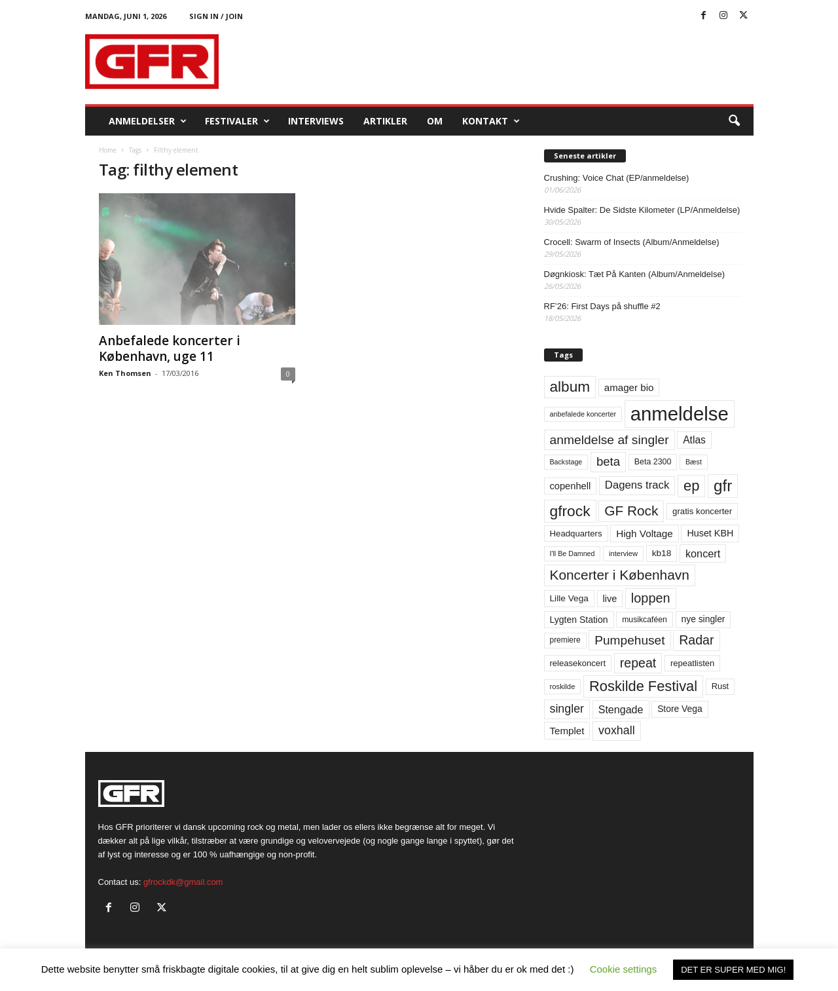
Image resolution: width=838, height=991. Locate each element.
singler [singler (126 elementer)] (567, 708)
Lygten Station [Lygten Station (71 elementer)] (579, 619)
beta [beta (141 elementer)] (608, 461)
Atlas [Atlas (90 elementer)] (694, 439)
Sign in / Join (216, 16)
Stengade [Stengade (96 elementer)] (621, 709)
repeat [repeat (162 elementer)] (638, 663)
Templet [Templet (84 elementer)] (567, 730)
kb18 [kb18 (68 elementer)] (662, 553)
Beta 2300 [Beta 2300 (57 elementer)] (653, 461)
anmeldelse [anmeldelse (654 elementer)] (679, 413)
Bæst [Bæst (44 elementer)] (693, 462)
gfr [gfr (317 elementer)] (723, 486)
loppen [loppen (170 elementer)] (650, 598)
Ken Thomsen (125, 373)
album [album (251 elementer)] (570, 387)
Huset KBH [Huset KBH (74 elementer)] (710, 533)
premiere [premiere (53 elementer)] (565, 640)
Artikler (385, 121)
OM (435, 121)
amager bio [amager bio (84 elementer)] (629, 387)
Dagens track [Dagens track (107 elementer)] (637, 485)
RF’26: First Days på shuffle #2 (602, 306)
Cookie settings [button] (623, 969)
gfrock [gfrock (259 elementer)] (570, 510)
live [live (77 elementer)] (610, 598)
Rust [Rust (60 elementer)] (720, 686)
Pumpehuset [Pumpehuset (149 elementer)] (629, 640)
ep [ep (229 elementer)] (691, 485)
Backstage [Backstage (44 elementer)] (566, 462)
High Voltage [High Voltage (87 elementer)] (644, 533)
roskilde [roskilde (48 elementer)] (562, 686)
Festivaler (237, 121)
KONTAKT (491, 121)
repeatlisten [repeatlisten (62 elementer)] (692, 663)
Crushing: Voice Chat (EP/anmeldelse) (616, 178)
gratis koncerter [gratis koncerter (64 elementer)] (702, 511)
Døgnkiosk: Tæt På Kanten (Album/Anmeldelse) (634, 274)
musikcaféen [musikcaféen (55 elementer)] (644, 619)
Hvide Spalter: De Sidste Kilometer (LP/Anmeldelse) (642, 210)
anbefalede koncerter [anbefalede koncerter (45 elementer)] (583, 414)
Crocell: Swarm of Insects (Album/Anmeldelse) (632, 242)
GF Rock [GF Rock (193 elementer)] (631, 510)
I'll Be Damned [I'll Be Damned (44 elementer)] (572, 553)
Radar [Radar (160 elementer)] (696, 640)
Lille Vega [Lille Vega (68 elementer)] (569, 598)
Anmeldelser (148, 121)
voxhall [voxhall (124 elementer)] (616, 730)
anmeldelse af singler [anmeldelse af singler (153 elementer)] (609, 440)
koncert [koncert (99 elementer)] (702, 553)
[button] (734, 121)
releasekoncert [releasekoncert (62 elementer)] (578, 663)
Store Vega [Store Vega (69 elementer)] (679, 708)
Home (108, 150)
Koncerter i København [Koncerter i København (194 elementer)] (619, 574)
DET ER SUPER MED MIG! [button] (733, 970)
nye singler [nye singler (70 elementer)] (703, 619)
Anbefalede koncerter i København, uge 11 (169, 348)
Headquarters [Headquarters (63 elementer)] (576, 533)
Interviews (316, 121)
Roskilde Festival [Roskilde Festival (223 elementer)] (643, 686)
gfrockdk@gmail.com (183, 882)
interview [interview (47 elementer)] (623, 553)
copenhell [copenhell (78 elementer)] (570, 486)
